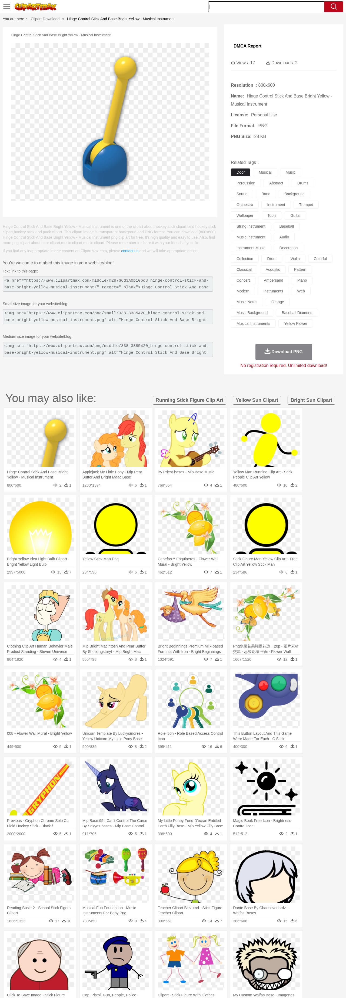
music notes (247, 302)
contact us (129, 251)
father (208, 956)
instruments (273, 291)
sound (242, 194)
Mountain (210, 940)
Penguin (265, 948)
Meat (115, 973)
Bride (57, 956)
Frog (172, 948)
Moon (182, 940)
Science (208, 964)
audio (284, 237)
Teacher (52, 964)
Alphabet (248, 964)
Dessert (62, 973)
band (265, 194)
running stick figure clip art (189, 400)
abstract (276, 183)
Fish (162, 948)
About (232, 987)
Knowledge (177, 964)
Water (225, 940)
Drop (260, 940)
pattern (300, 269)
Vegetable (163, 973)
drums (302, 183)
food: (19, 972)
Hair (179, 956)
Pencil (112, 964)
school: (20, 964)
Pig (253, 948)
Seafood (146, 973)
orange (277, 302)
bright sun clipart (311, 400)
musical (265, 172)
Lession (282, 964)
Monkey (227, 948)
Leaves (63, 940)
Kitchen (179, 973)
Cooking (245, 973)
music (291, 172)
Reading (98, 964)
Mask (35, 956)
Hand (257, 956)
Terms (246, 987)
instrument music (251, 248)
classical (244, 269)
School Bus (146, 964)
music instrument (251, 237)
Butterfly (66, 948)
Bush (237, 940)
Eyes (141, 956)
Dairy (49, 973)
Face (233, 956)
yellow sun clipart (257, 400)
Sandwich (129, 973)
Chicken (90, 948)
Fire (113, 940)
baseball (287, 226)
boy (197, 956)
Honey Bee (188, 948)
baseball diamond (297, 313)
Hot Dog (261, 973)
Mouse (242, 948)
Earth (103, 940)
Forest (272, 940)
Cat (78, 948)
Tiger (278, 948)
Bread (231, 973)
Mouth (221, 956)
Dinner (193, 973)
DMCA (301, 987)
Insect (204, 948)
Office (234, 964)
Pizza (206, 973)
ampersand (273, 280)
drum (271, 259)
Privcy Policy (265, 987)
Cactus (77, 940)
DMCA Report (247, 46)
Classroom (80, 964)
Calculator (266, 964)
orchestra (245, 205)
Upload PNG (321, 987)
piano (302, 280)
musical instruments (253, 323)
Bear (43, 948)
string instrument (251, 226)
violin (295, 259)
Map (162, 964)
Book (65, 964)
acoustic (273, 269)
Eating (218, 973)
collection (245, 259)
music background (252, 313)
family (69, 956)
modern (243, 291)
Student (36, 964)
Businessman (102, 956)
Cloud (249, 940)
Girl (188, 956)
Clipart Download (45, 19)
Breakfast (35, 973)
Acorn (35, 940)
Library (193, 964)
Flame (124, 940)
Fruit (104, 973)
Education (127, 964)
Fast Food (90, 973)
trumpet (306, 205)
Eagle (135, 948)
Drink (75, 973)
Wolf (302, 948)
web (301, 291)
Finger (245, 956)
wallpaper (245, 215)
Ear (131, 956)
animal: (20, 948)
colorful (320, 259)
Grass (152, 940)
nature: (20, 940)
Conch (90, 940)
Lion (215, 948)
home (168, 956)
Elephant (149, 948)
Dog (113, 948)
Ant (33, 948)
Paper (221, 964)
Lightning (167, 940)
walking (154, 956)
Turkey (290, 948)
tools (272, 215)
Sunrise (195, 940)
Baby (46, 956)
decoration (289, 248)
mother (83, 956)
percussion (246, 183)
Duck (123, 948)
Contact (285, 987)
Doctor (120, 956)
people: (20, 956)
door (241, 172)
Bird (53, 948)
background (294, 194)
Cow (103, 948)
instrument (276, 205)
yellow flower (295, 323)
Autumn (48, 940)
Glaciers (138, 940)
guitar (295, 215)
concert (243, 280)
